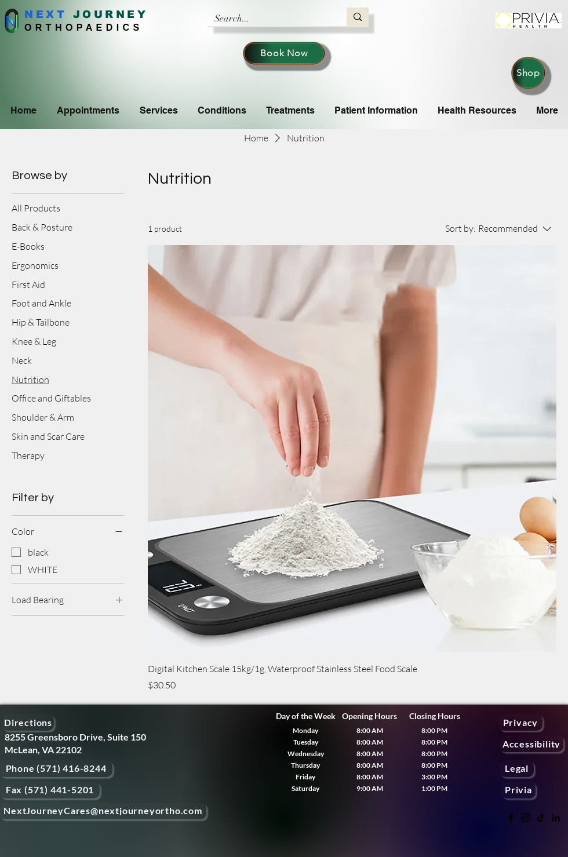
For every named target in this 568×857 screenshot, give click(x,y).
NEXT (45, 14)
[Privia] (518, 790)
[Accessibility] (531, 743)
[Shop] (528, 73)
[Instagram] (525, 817)
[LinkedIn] (556, 817)
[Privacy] (520, 722)
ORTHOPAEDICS (83, 27)
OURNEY (115, 14)
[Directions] (28, 722)
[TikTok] (541, 817)
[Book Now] (284, 53)
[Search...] (268, 19)
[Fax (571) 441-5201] (50, 790)
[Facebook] (510, 817)
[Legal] (517, 768)
